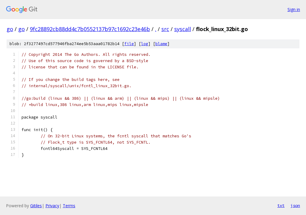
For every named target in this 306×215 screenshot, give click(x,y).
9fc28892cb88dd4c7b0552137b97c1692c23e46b (90, 29)
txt (280, 205)
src (165, 29)
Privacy (52, 205)
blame (161, 43)
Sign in (293, 9)
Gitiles (36, 205)
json (295, 205)
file (129, 43)
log (144, 43)
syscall (182, 29)
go (10, 29)
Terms (69, 205)
